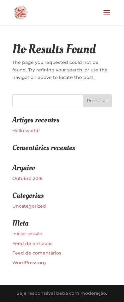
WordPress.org (29, 263)
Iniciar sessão (27, 234)
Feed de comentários (36, 253)
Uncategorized (29, 206)
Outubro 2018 (27, 178)
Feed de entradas (32, 243)
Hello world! (26, 130)
